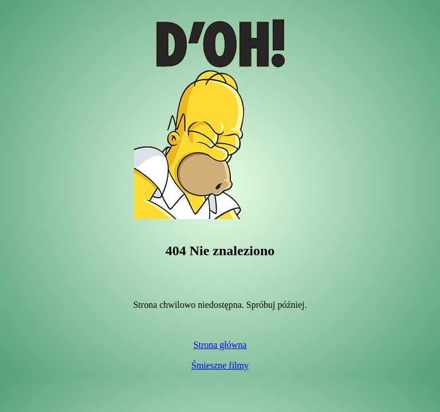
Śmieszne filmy (220, 365)
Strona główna (220, 345)
